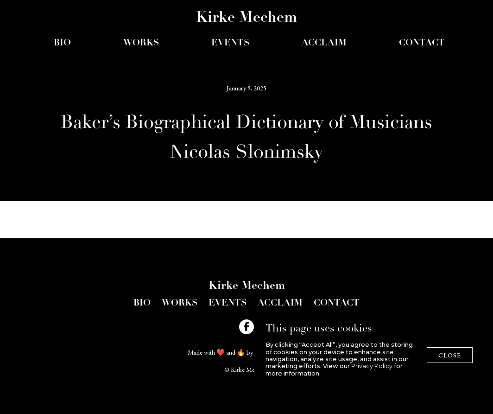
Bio (62, 43)
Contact (422, 43)
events (230, 43)
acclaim (324, 43)
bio (142, 303)
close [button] (449, 355)
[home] (246, 19)
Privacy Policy (371, 366)
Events (227, 303)
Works (141, 43)
